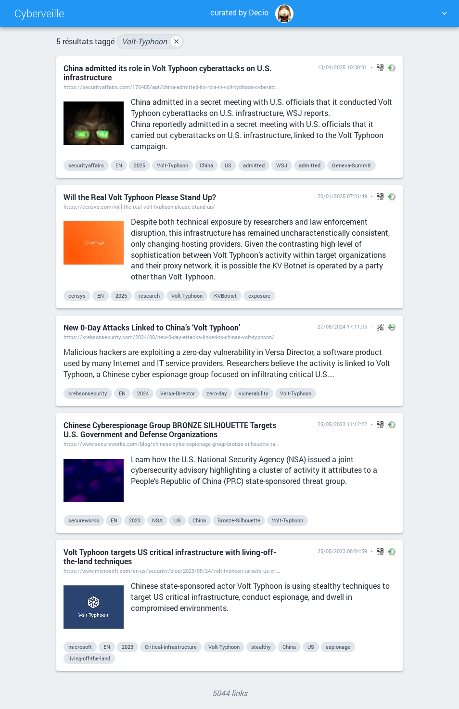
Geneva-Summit (351, 165)
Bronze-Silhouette (238, 520)
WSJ (281, 165)
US (228, 165)
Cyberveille (39, 13)
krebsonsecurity (87, 393)
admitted (254, 165)
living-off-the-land (89, 658)
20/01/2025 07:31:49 (342, 196)
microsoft (80, 646)
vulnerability (253, 393)
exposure (259, 295)
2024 (143, 393)
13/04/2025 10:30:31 (342, 67)
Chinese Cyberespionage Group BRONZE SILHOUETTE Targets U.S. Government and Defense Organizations (170, 429)
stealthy (261, 646)
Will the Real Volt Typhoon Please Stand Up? (140, 197)
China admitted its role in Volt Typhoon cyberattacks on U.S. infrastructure (168, 72)
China (206, 165)
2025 (139, 165)
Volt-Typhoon (152, 41)
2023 (134, 520)
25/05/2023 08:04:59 (342, 551)
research (149, 295)
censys (77, 295)
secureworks (83, 520)
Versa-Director (177, 393)
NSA (157, 520)
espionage (338, 646)
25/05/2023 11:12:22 (342, 424)
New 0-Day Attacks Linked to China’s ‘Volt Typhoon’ (152, 327)
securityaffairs (86, 165)
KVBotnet (225, 295)
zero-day (216, 393)
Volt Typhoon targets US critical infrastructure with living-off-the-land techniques (170, 556)
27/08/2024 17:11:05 (342, 326)
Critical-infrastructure (171, 646)
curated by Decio (253, 13)
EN (118, 165)
